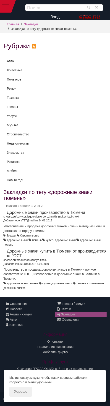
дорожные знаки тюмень (22, 283)
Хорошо (20, 391)
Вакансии (15, 325)
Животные (14, 70)
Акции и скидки (19, 314)
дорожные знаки (17, 240)
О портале (55, 341)
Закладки (31, 24)
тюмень (37, 240)
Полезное (14, 79)
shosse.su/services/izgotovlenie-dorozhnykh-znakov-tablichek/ (41, 216)
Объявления (68, 319)
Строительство (18, 134)
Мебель (12, 171)
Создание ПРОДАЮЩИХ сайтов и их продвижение (55, 369)
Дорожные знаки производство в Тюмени (46, 212)
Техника (13, 97)
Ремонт (12, 88)
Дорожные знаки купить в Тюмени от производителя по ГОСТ (56, 253)
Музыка (12, 125)
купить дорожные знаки (61, 240)
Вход (55, 17)
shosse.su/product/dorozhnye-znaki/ (25, 260)
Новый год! (15, 180)
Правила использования (55, 347)
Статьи (64, 309)
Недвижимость (18, 143)
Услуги (12, 116)
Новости (14, 309)
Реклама (13, 162)
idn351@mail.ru (24, 264)
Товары (12, 107)
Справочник (16, 304)
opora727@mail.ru (26, 220)
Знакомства (15, 152)
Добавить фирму (55, 352)
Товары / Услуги (71, 304)
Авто (10, 61)
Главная (13, 24)
